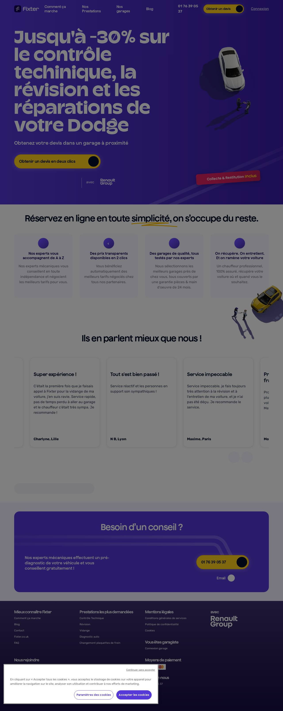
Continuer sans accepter (140, 669)
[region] (81, 684)
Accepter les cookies (134, 694)
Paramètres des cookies (93, 694)
